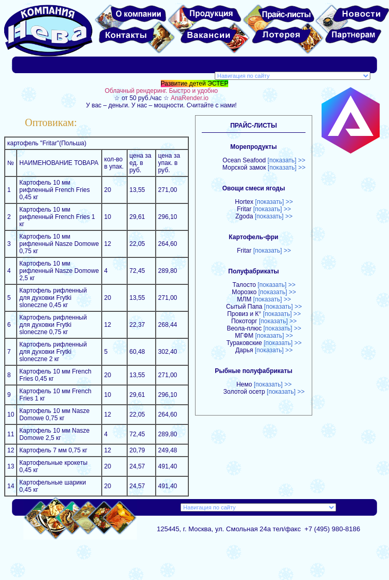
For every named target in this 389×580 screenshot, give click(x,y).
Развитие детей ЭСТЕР (195, 83)
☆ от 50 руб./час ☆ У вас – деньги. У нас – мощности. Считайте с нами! (235, 98)
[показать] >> (286, 160)
